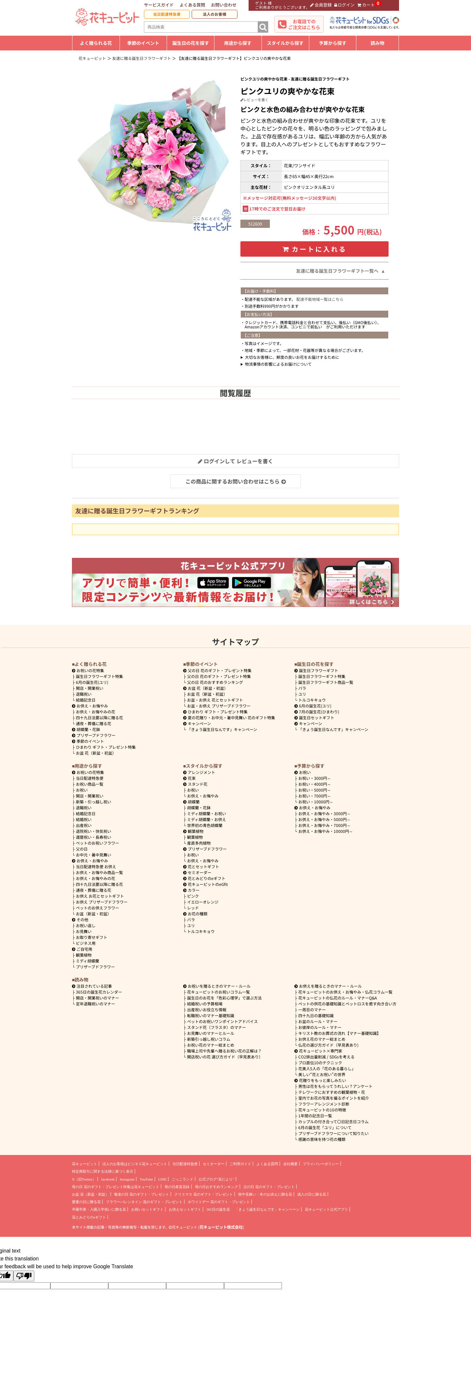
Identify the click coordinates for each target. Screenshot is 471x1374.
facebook (107, 1179)
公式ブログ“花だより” (216, 1179)
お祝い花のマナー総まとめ (210, 1045)
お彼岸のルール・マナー (319, 1027)
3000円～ (314, 778)
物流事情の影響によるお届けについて (278, 364)
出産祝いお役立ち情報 (206, 1009)
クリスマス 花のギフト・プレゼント (203, 1194)
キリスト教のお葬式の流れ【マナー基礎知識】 (339, 1033)
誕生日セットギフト (314, 717)
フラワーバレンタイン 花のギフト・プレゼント (144, 1202)
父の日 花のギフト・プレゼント (269, 1187)
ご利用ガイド (240, 1164)
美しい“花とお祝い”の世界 (321, 1074)
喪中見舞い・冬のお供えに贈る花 (265, 1194)
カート (366, 5)
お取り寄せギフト (91, 937)
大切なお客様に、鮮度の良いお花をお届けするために (292, 357)
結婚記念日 (86, 700)
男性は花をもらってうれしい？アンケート (335, 1086)
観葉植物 (84, 955)
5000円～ (314, 790)
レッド (193, 907)
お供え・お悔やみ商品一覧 (99, 872)
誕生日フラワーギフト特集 (99, 676)
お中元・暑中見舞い (93, 854)
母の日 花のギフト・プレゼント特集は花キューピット (115, 1187)
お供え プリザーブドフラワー (102, 902)
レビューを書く (254, 99)
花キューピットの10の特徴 (322, 1109)
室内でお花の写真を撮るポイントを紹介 (333, 1098)
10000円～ (315, 801)
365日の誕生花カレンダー (99, 992)
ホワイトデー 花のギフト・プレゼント (219, 1202)
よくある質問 (192, 5)
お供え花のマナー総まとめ (321, 1039)
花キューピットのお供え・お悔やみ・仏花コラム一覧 (345, 992)
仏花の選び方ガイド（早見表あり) (328, 1045)
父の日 (82, 849)
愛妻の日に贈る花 (86, 1202)
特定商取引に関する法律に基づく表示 (102, 1171)
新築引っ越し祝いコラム (208, 1039)
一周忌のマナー (312, 1009)
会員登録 (321, 5)
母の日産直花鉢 (177, 1187)
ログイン (344, 5)
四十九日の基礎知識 (316, 1015)
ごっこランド (182, 1179)
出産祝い (84, 825)
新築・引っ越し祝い (93, 801)
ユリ (302, 694)
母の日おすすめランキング (216, 1187)
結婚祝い (84, 819)
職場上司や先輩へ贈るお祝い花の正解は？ (224, 1050)
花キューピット (84, 1164)
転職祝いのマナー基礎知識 (210, 1015)
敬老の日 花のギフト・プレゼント (141, 1194)
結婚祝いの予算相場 (204, 1003)
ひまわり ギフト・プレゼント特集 (106, 747)
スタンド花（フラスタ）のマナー (216, 1027)
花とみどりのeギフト (204, 878)
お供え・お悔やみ (92, 705)
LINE (162, 1179)
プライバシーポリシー (321, 1164)
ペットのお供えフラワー (97, 907)
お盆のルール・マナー (318, 1021)
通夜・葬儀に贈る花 (93, 723)
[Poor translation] (23, 1276)
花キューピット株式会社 (221, 1227)
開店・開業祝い (89, 688)
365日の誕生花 (218, 1209)
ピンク (193, 896)
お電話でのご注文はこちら (304, 24)
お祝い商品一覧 (89, 784)
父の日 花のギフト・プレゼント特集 (219, 676)
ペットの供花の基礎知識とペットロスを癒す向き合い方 (347, 1003)
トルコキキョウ (312, 700)
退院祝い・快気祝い (93, 831)
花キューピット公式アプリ (326, 1209)
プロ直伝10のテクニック (320, 1062)
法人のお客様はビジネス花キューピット (134, 1164)
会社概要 (290, 1164)
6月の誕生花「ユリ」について (325, 1127)
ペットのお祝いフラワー (97, 843)
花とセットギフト (201, 866)
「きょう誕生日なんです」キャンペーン (222, 729)
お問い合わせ (223, 5)
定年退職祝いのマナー (95, 1003)
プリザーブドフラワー (93, 735)
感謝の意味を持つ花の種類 (321, 1139)
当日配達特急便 (167, 14)
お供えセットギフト (185, 1209)
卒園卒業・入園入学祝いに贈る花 (99, 1209)
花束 (189, 778)
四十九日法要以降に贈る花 (99, 717)
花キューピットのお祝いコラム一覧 (218, 992)
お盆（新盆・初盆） (93, 913)
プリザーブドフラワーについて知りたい (333, 1133)
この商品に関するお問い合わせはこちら (235, 481)
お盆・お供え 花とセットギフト (215, 700)
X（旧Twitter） (84, 1179)
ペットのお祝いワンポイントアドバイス (222, 1021)
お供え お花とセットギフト (100, 896)
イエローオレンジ (202, 902)
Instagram (127, 1179)
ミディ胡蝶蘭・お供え (206, 819)
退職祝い (84, 694)
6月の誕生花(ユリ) (92, 682)
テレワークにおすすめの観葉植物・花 (331, 1092)
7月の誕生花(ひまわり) (316, 711)
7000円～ (314, 795)
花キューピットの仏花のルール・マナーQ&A (337, 997)
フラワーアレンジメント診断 (323, 1104)
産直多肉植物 (199, 843)
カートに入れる (315, 249)
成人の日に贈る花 (311, 1194)
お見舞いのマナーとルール (210, 1033)
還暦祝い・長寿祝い (93, 837)
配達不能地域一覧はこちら (319, 299)
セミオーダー (197, 872)
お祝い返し (86, 925)
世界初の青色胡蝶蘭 (204, 825)
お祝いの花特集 (90, 670)
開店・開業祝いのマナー (97, 997)
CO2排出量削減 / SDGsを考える (326, 1056)
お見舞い (84, 931)
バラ (302, 688)
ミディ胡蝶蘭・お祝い (206, 813)
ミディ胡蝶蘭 (87, 960)
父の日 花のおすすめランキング (215, 682)
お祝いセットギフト (147, 1209)
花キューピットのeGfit (205, 884)
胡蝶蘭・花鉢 (86, 729)
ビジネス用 (86, 943)
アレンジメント (199, 772)
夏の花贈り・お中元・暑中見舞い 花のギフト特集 (229, 717)
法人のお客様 (214, 14)
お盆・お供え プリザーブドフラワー (219, 705)
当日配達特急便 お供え (96, 866)
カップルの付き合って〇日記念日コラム (333, 1121)
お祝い (82, 790)
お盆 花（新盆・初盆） (96, 753)
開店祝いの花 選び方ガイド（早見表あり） (225, 1056)
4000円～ (314, 784)
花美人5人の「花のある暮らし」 (327, 1068)
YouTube (146, 1179)
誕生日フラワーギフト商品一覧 (325, 682)
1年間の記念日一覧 (315, 1115)
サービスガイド (159, 5)
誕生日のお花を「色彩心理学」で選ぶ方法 (224, 997)
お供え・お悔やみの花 (95, 711)
